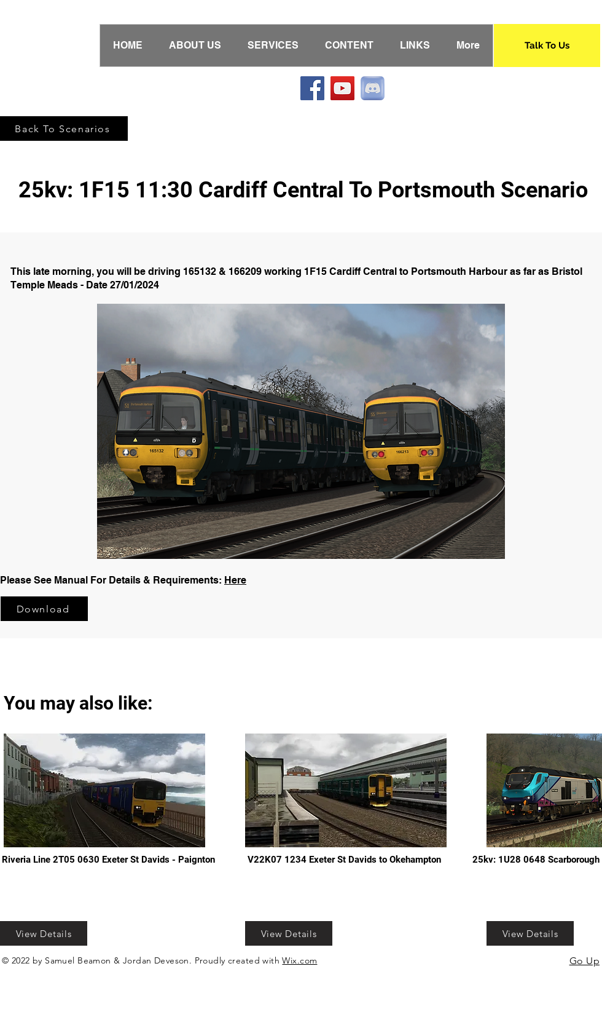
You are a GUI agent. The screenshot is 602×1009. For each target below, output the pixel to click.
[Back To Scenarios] (64, 128)
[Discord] (373, 88)
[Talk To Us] (547, 45)
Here (235, 580)
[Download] (44, 608)
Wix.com (299, 960)
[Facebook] (312, 88)
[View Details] (43, 933)
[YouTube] (342, 88)
